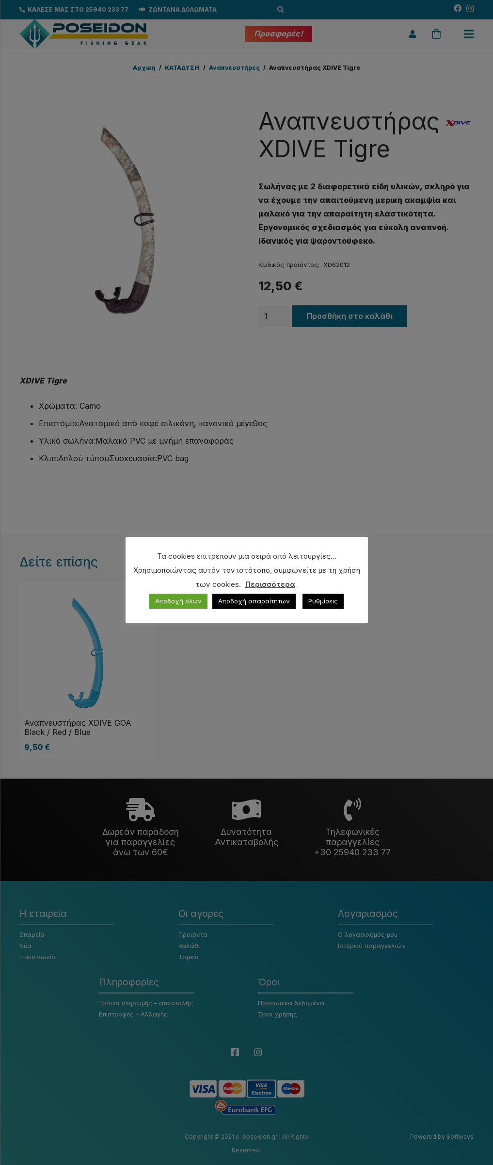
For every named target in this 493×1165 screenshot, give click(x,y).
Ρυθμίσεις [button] (323, 601)
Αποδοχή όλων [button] (178, 601)
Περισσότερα (270, 584)
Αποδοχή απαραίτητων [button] (254, 601)
